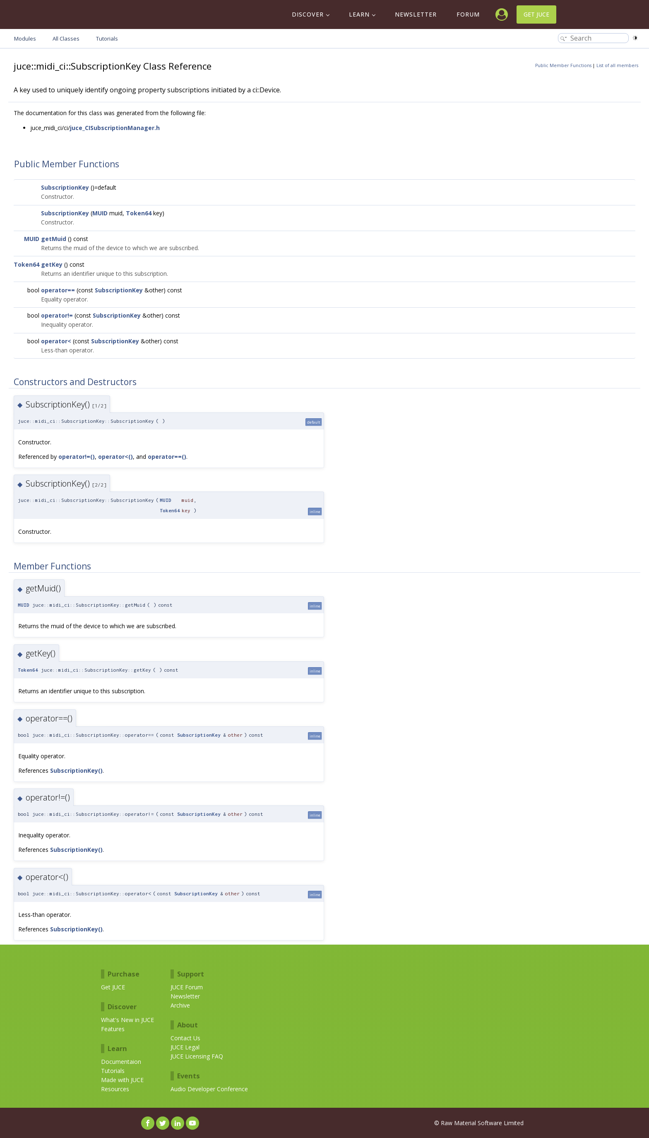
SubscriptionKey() (76, 770)
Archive (180, 1005)
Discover (308, 14)
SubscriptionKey (65, 187)
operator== (58, 290)
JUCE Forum (187, 987)
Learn (359, 14)
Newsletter (416, 14)
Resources (115, 1089)
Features (113, 1029)
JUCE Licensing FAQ (197, 1056)
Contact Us (185, 1038)
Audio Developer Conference (209, 1089)
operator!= (57, 315)
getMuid (53, 239)
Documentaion (121, 1062)
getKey (51, 264)
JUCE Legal (185, 1047)
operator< (56, 341)
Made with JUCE (122, 1080)
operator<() (115, 457)
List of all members (617, 65)
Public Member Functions (563, 65)
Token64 (138, 213)
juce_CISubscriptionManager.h (115, 128)
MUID (100, 213)
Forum (468, 14)
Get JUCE (536, 14)
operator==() (167, 457)
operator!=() (76, 457)
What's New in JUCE (127, 1020)
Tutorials (113, 1071)
